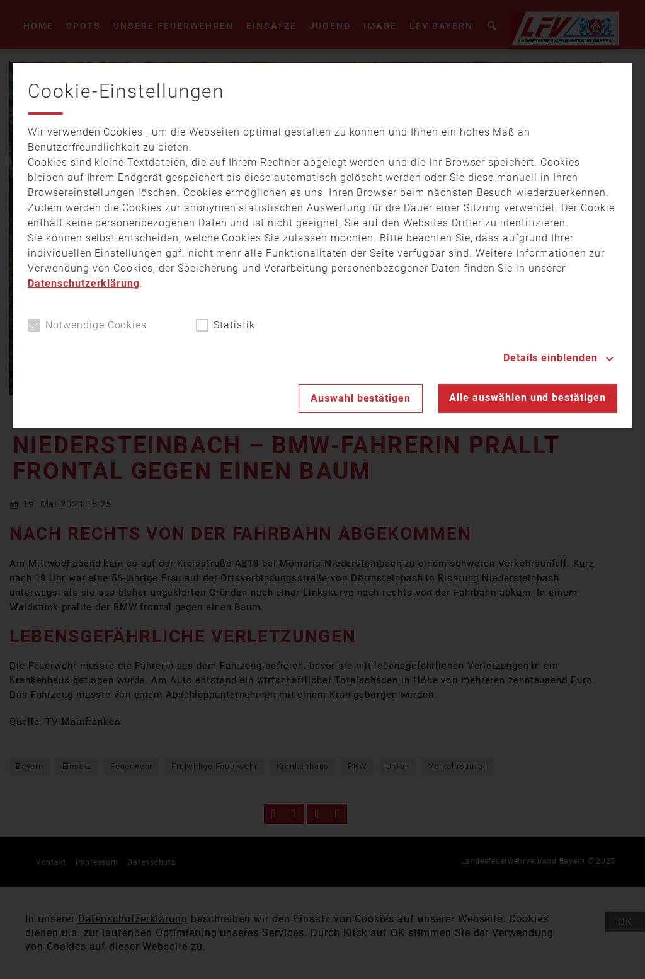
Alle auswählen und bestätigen (527, 397)
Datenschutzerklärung (84, 283)
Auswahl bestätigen (361, 398)
